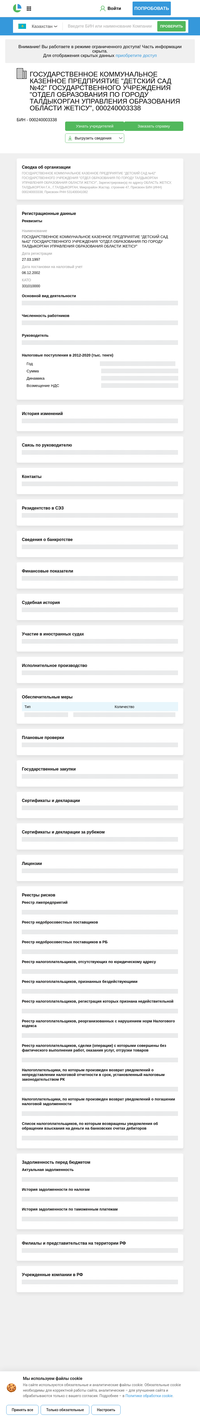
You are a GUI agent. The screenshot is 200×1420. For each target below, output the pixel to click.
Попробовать (151, 8)
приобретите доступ (136, 55)
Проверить (171, 26)
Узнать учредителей (94, 126)
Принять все (22, 1410)
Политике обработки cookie (149, 1396)
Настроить (106, 1410)
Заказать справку (154, 126)
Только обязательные (65, 1410)
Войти (114, 8)
